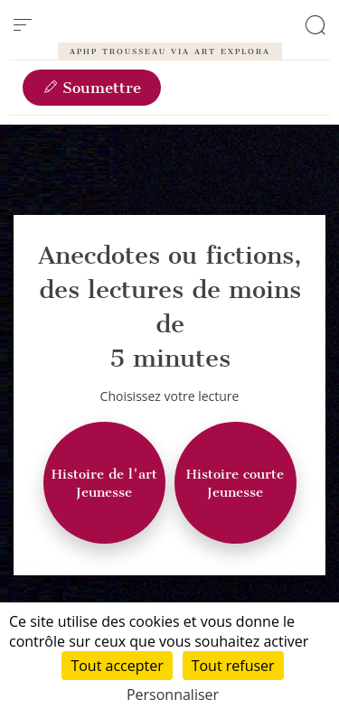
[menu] (22, 25)
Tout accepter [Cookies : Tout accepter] (117, 666)
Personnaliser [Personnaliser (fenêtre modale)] (173, 694)
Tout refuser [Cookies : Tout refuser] (233, 666)
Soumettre (91, 88)
